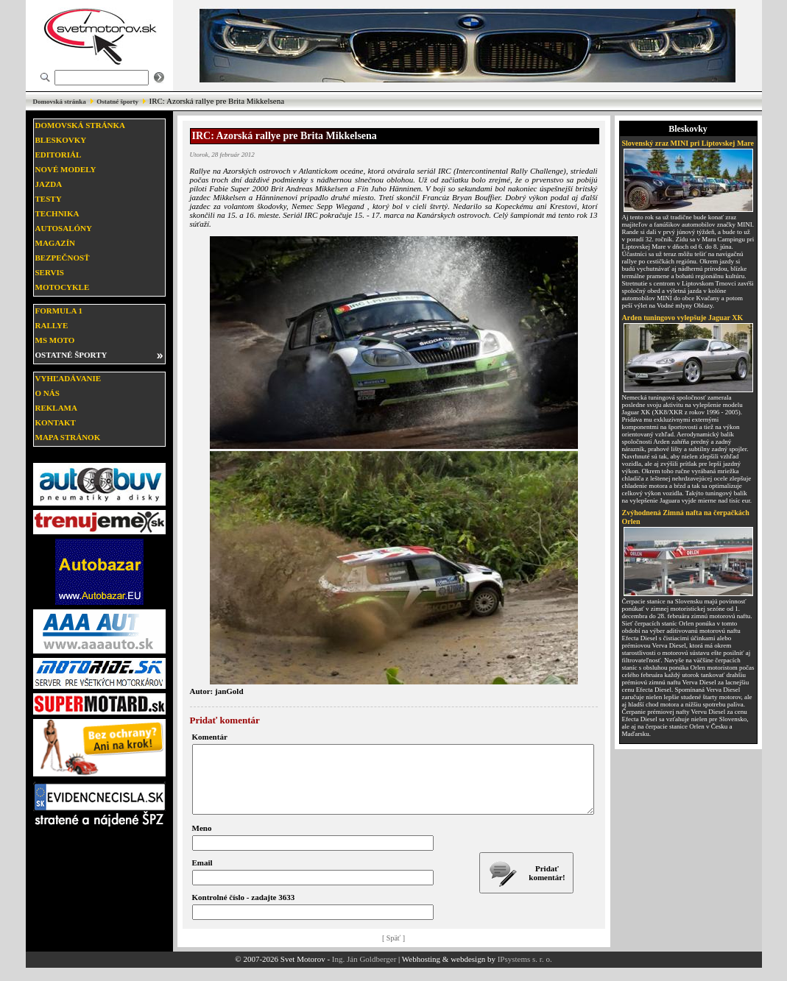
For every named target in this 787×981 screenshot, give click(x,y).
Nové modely (65, 169)
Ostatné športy (117, 101)
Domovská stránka (59, 101)
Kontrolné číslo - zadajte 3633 (243, 910)
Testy (48, 198)
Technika (57, 213)
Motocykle (62, 287)
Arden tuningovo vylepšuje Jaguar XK (683, 318)
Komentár (209, 736)
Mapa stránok (68, 437)
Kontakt (55, 422)
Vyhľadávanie (68, 378)
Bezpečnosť (62, 257)
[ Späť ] (393, 951)
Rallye (51, 325)
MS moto (55, 340)
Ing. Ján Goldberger (364, 972)
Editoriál (58, 154)
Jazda (49, 184)
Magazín (55, 242)
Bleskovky (61, 139)
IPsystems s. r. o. (525, 972)
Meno (202, 841)
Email (202, 875)
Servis (49, 272)
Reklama (56, 407)
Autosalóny (63, 228)
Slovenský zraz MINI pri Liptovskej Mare (688, 143)
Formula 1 (58, 310)
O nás (47, 393)
